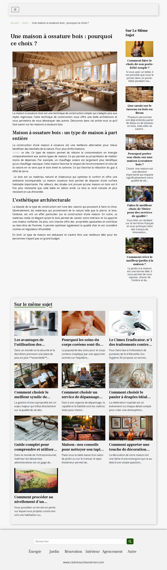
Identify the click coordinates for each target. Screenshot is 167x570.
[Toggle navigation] (15, 9)
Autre (25, 23)
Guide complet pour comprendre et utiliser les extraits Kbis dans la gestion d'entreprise (34, 451)
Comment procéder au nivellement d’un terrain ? (33, 502)
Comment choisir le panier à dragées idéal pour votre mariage (128, 397)
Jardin (54, 551)
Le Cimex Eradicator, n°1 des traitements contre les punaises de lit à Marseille (130, 346)
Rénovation (73, 551)
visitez (16, 152)
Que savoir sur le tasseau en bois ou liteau (139, 109)
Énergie (35, 551)
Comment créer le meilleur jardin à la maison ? (139, 260)
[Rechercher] (79, 541)
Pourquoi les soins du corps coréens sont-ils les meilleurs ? (81, 344)
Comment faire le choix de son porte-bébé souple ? (139, 64)
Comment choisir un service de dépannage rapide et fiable (80, 397)
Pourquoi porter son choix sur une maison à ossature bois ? (140, 159)
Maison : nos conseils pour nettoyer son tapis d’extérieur (82, 449)
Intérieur (93, 551)
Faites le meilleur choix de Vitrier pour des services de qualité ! (139, 210)
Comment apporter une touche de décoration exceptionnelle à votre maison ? (129, 451)
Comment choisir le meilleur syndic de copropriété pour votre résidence (34, 399)
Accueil (15, 23)
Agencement (112, 551)
